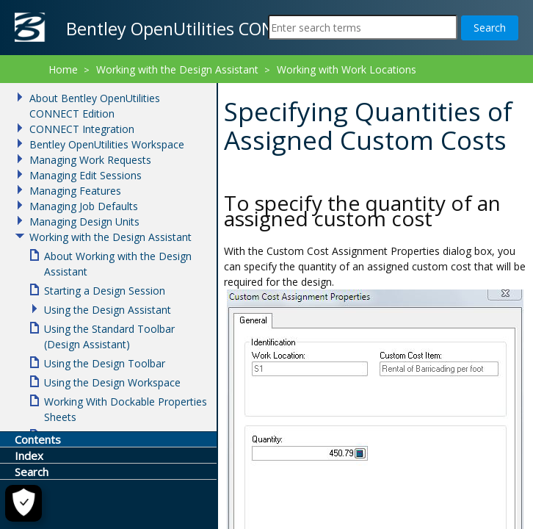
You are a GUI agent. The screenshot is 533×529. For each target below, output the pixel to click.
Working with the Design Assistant (177, 69)
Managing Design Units (84, 221)
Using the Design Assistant (107, 310)
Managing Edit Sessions (85, 175)
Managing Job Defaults (83, 206)
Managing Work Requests (90, 160)
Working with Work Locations (346, 69)
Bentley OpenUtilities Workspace (106, 144)
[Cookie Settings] (22, 503)
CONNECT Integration (81, 129)
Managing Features (75, 191)
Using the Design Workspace (112, 382)
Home (63, 69)
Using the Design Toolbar (104, 363)
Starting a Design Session (104, 291)
